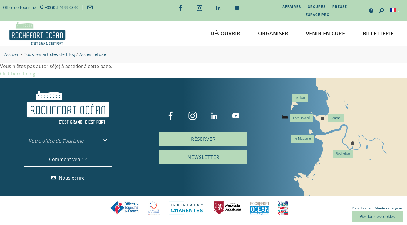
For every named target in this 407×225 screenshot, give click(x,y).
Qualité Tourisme (154, 208)
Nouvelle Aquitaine (227, 208)
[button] (225, 33)
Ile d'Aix (300, 98)
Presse (339, 7)
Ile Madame (302, 138)
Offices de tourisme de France (124, 208)
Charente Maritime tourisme (187, 208)
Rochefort (343, 153)
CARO (259, 208)
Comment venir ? (68, 159)
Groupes (317, 7)
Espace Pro (317, 15)
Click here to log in (20, 73)
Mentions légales (389, 208)
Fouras (336, 118)
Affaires (291, 7)
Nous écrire (68, 178)
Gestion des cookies (377, 216)
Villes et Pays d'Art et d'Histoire (283, 208)
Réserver (203, 139)
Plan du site (361, 208)
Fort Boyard (301, 118)
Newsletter (203, 157)
